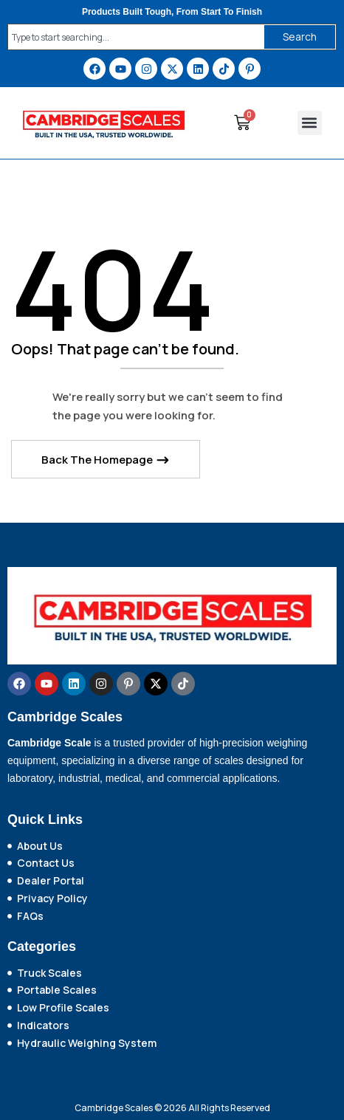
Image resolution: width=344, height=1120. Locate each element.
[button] (309, 123)
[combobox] (133, 36)
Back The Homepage (98, 459)
